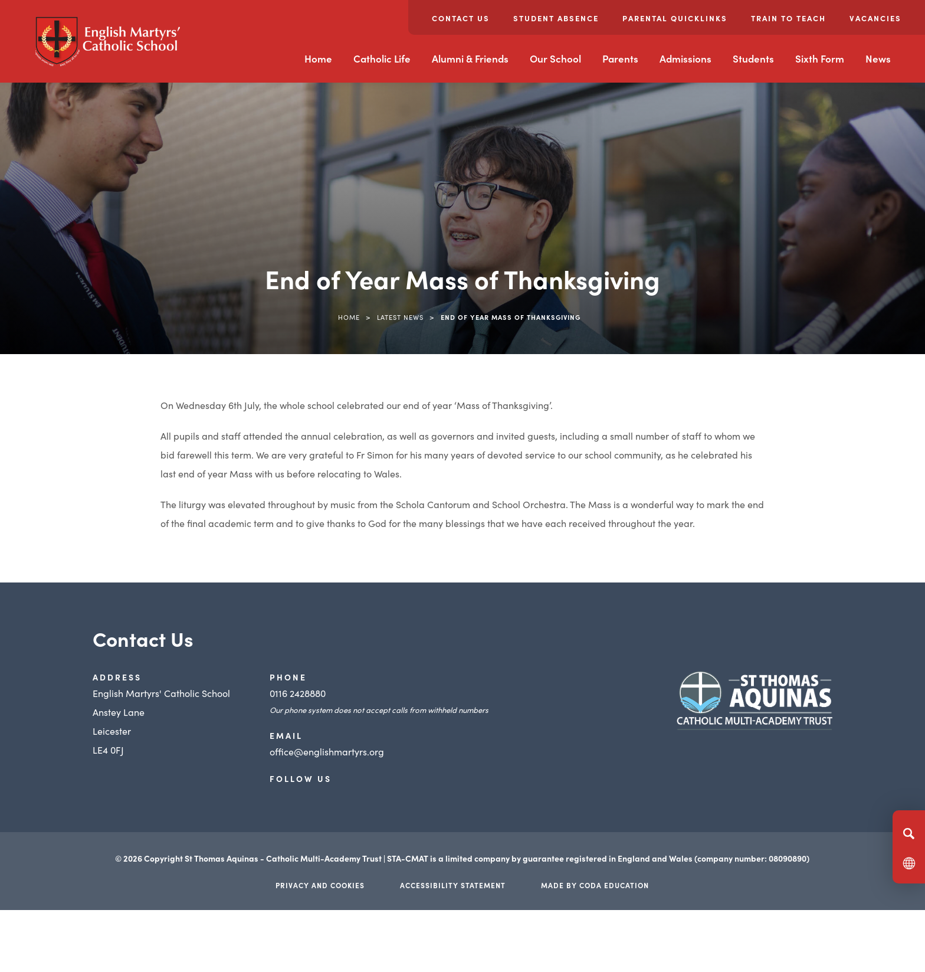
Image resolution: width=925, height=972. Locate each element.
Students (753, 58)
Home (318, 58)
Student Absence (556, 18)
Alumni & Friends (470, 58)
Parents (620, 58)
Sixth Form (819, 58)
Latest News (400, 317)
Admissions (685, 58)
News (878, 58)
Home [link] (349, 317)
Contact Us (461, 18)
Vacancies (875, 18)
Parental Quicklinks (674, 18)
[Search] (909, 833)
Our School (555, 58)
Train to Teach (788, 18)
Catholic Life (382, 58)
